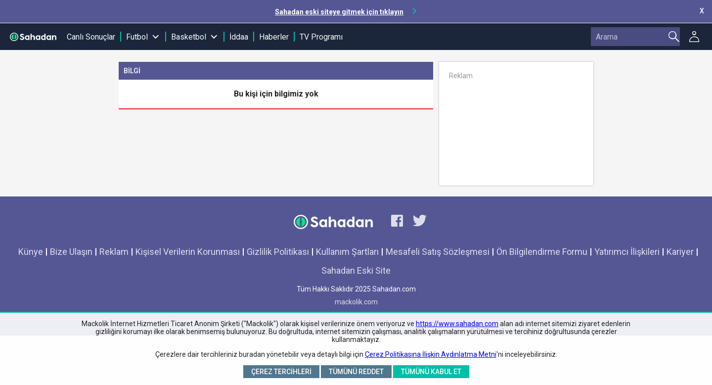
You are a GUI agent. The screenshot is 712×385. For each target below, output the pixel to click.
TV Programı (321, 37)
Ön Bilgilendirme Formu (541, 251)
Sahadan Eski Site (356, 270)
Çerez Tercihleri (281, 372)
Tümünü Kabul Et (431, 372)
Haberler (274, 37)
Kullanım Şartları (347, 251)
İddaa (238, 37)
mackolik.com (356, 302)
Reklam (114, 251)
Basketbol (188, 37)
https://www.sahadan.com (457, 324)
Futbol (137, 37)
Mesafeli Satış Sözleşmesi (438, 251)
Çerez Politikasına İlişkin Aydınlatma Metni (430, 354)
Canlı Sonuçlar (91, 37)
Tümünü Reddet (356, 372)
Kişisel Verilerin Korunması (187, 251)
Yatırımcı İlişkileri (627, 251)
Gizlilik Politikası (278, 251)
